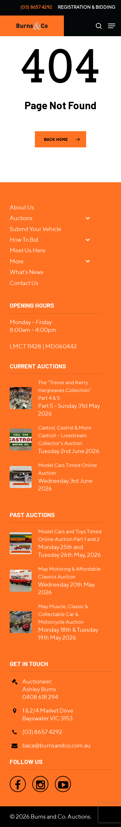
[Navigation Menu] (111, 26)
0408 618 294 (40, 697)
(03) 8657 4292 (36, 7)
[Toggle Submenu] (90, 218)
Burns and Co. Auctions (60, 816)
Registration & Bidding (86, 7)
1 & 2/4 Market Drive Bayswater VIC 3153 (47, 714)
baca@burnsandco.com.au (56, 745)
